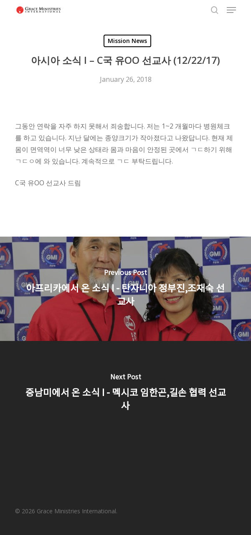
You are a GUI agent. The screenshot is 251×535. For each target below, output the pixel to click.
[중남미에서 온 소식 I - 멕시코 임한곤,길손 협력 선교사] (125, 393)
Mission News (127, 41)
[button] (231, 10)
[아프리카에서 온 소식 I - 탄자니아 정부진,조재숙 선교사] (125, 289)
